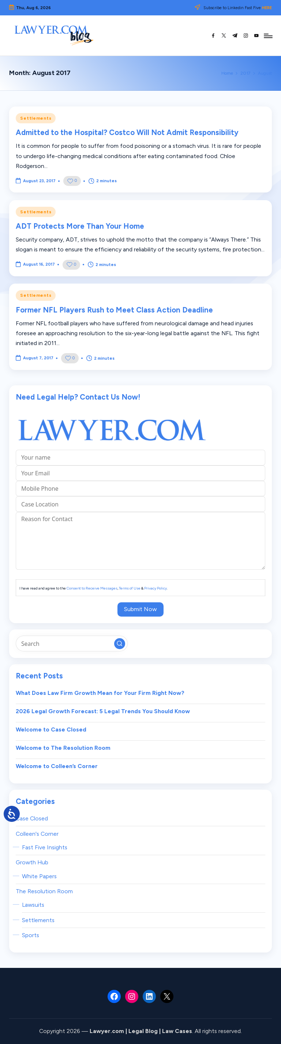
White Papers (39, 876)
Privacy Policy (155, 588)
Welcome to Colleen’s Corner (57, 766)
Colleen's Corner (37, 833)
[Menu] (267, 35)
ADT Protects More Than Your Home (80, 226)
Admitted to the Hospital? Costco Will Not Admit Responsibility (127, 132)
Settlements (35, 118)
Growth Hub (32, 862)
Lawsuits (33, 904)
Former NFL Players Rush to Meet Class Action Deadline (114, 310)
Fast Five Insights (44, 847)
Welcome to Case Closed (51, 729)
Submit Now (140, 609)
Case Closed (32, 818)
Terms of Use (129, 588)
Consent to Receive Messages (92, 588)
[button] (119, 643)
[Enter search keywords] (71, 643)
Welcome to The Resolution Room (63, 747)
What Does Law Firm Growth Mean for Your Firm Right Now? (100, 692)
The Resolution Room (44, 891)
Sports (30, 935)
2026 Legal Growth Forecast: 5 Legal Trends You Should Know (103, 711)
